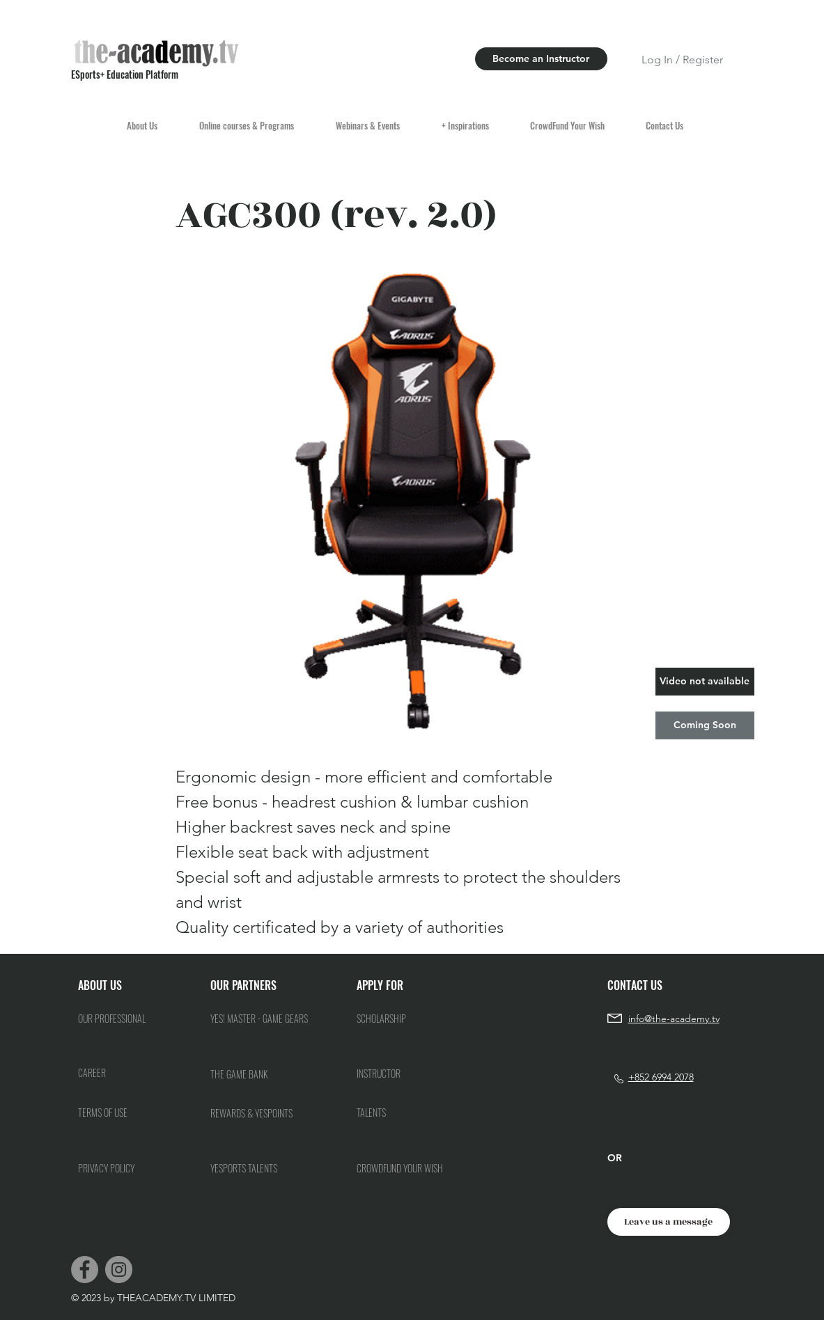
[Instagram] (118, 1269)
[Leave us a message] (668, 1222)
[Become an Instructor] (541, 58)
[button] (704, 682)
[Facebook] (84, 1269)
